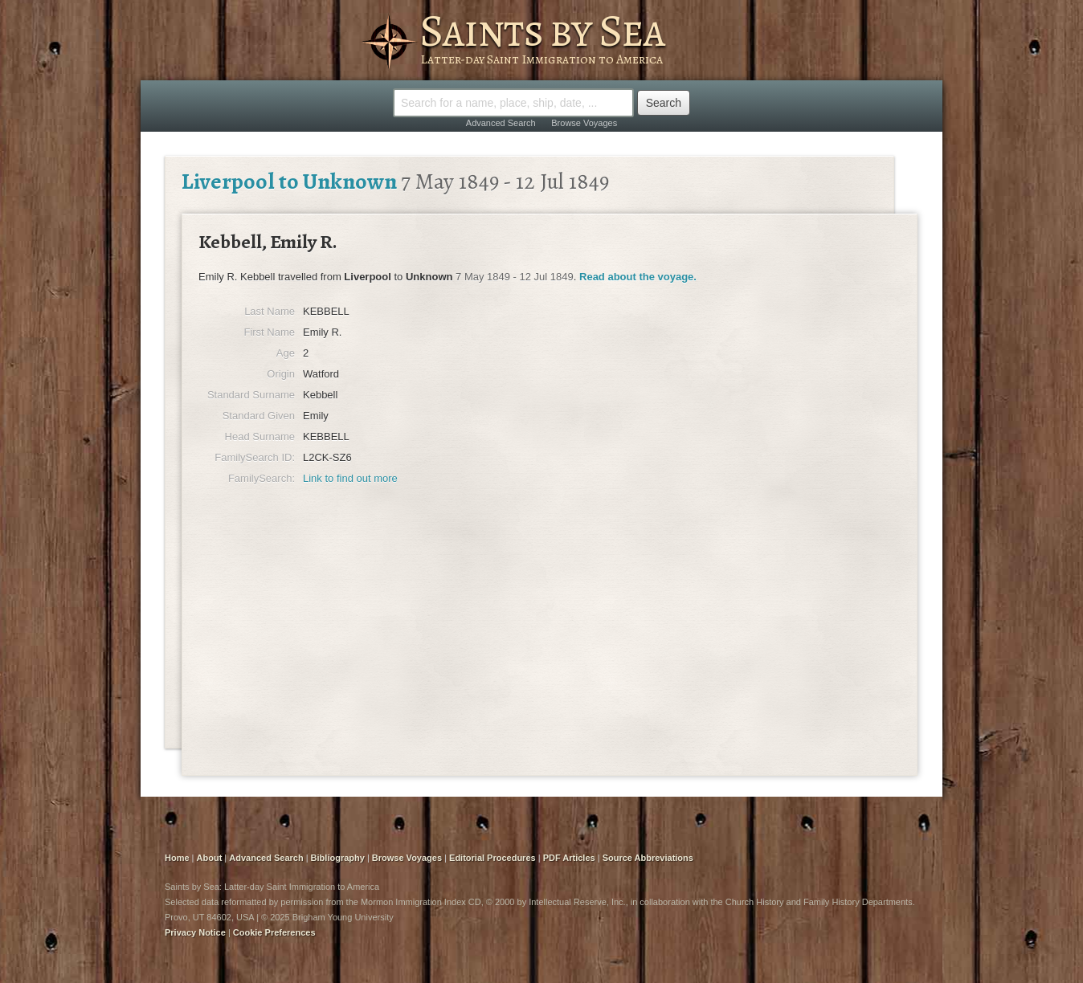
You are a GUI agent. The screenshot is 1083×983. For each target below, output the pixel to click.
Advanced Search (501, 123)
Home (177, 858)
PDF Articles (569, 858)
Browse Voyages (584, 123)
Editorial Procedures (492, 858)
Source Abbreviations (648, 858)
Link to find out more (350, 478)
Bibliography (338, 858)
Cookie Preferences (274, 932)
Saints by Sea (541, 30)
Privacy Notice (195, 932)
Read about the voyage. (638, 277)
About (210, 858)
